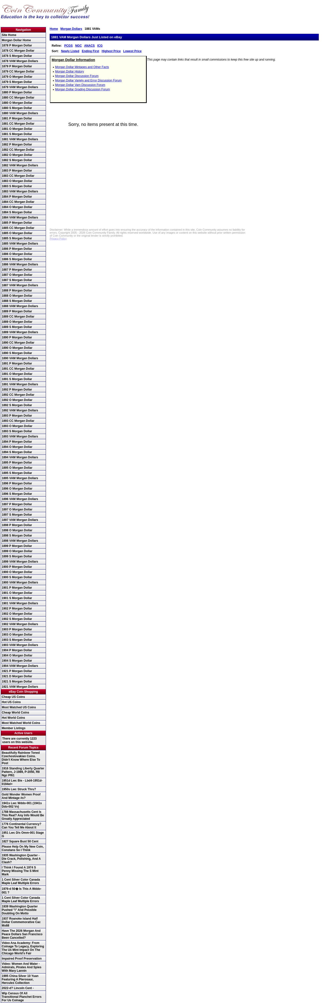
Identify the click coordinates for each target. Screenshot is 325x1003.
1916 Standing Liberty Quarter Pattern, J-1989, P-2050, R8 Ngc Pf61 (23, 772)
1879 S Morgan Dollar (17, 82)
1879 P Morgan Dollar (17, 66)
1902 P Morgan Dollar (17, 608)
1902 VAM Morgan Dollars (20, 624)
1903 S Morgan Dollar (17, 640)
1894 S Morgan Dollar (17, 452)
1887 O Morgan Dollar (17, 275)
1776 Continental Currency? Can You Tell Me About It (21, 825)
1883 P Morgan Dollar (17, 170)
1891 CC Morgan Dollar (18, 368)
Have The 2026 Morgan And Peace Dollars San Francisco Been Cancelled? (22, 934)
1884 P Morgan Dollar (17, 196)
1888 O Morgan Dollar (17, 295)
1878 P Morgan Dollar (17, 45)
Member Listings (13, 728)
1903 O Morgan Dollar (17, 634)
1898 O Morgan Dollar (17, 530)
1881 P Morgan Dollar (17, 118)
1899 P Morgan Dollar (17, 546)
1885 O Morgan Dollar (17, 233)
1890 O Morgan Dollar (17, 348)
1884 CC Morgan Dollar (18, 202)
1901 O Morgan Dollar (17, 593)
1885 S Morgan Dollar (17, 238)
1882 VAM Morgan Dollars (20, 165)
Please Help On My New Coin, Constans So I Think (23, 848)
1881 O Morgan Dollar (17, 129)
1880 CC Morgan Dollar (18, 97)
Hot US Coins (11, 702)
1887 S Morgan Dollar (17, 280)
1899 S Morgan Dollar (17, 556)
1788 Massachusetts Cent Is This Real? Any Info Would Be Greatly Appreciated (23, 815)
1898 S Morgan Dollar (17, 535)
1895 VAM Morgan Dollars (20, 478)
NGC (78, 45)
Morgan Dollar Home (16, 40)
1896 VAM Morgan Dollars (20, 499)
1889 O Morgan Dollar (17, 321)
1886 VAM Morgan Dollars (20, 264)
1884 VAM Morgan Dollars (20, 217)
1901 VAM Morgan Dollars (20, 603)
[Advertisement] (184, 187)
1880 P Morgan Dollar (17, 92)
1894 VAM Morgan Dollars (20, 457)
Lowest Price (132, 51)
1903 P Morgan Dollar (17, 629)
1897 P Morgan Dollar (17, 504)
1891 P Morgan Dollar (17, 363)
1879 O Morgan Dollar (17, 76)
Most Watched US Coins (19, 707)
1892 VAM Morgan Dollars (20, 410)
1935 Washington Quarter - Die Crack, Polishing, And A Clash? (21, 859)
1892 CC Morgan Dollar (18, 394)
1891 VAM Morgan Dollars (20, 384)
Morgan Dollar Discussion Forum (77, 76)
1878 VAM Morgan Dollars (20, 61)
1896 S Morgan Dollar (17, 494)
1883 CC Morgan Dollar (18, 176)
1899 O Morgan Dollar (17, 551)
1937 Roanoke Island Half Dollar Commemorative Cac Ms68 (21, 922)
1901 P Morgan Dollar (17, 587)
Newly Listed (70, 51)
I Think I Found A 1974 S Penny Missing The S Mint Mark (20, 871)
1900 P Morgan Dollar (17, 567)
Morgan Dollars (71, 29)
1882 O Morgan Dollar (17, 155)
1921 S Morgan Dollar (17, 681)
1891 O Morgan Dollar (17, 374)
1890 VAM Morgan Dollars (20, 358)
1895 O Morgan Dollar (17, 467)
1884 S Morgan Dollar (17, 212)
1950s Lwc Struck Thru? (19, 789)
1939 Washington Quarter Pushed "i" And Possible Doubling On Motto (20, 910)
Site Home (9, 35)
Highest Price (111, 51)
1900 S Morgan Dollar (17, 577)
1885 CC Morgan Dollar (18, 228)
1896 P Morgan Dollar (17, 483)
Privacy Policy (58, 238)
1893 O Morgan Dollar (17, 426)
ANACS (89, 45)
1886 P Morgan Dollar (17, 249)
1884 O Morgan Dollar (17, 207)
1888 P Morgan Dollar (17, 290)
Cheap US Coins (13, 697)
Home (54, 29)
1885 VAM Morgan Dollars (20, 243)
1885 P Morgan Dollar (17, 222)
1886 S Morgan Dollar (17, 259)
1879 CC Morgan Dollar (18, 71)
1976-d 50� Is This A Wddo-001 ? (21, 890)
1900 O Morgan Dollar (17, 572)
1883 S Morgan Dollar (17, 186)
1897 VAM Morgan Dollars (20, 520)
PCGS (68, 45)
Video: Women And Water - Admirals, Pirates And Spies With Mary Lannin (21, 967)
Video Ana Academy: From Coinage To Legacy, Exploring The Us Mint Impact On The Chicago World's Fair (23, 948)
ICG (100, 45)
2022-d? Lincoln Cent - (18, 988)
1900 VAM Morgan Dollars (20, 582)
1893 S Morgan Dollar (17, 431)
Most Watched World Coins (21, 723)
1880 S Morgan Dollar (17, 108)
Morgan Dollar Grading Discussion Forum (82, 89)
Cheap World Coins (15, 712)
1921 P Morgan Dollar (17, 671)
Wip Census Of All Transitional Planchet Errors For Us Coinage (21, 997)
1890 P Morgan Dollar (17, 337)
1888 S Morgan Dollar (17, 301)
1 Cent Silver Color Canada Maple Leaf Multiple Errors (21, 881)
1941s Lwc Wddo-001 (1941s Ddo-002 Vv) (22, 804)
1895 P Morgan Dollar (17, 462)
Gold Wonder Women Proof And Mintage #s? (21, 796)
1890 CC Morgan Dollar (18, 342)
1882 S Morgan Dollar (17, 160)
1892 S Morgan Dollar (17, 405)
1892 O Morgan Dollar (17, 400)
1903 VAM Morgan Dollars (20, 645)
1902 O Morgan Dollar (17, 613)
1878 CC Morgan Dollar (18, 50)
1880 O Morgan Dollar (17, 103)
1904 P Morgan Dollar (17, 650)
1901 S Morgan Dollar (17, 598)
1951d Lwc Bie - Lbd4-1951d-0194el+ (22, 782)
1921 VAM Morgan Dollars (20, 686)
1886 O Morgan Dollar (17, 254)
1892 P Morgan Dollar (17, 389)
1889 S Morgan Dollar (17, 327)
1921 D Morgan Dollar (17, 676)
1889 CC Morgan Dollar (18, 316)
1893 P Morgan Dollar (17, 415)
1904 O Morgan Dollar (17, 655)
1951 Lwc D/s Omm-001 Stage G (23, 834)
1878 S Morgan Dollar (17, 56)
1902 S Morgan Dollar (17, 619)
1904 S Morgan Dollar (17, 660)
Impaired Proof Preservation (22, 958)
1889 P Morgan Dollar (17, 311)
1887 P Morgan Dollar (17, 269)
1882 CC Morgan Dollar (18, 149)
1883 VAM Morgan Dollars (20, 191)
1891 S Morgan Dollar (17, 379)
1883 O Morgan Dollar (17, 181)
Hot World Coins (13, 717)
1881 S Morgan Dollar (17, 134)
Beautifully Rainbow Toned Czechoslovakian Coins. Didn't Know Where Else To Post (21, 758)
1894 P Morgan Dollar (17, 441)
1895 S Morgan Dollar (17, 473)
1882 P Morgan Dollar (17, 144)
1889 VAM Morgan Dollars (20, 332)
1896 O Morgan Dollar (17, 488)
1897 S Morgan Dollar (17, 514)
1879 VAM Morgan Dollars (20, 87)
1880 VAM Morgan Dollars (20, 113)
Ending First (90, 51)
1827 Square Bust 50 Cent (20, 841)
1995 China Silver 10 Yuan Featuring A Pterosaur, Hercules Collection (20, 979)
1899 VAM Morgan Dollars (20, 561)
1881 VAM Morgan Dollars (20, 139)
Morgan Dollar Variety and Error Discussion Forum (88, 80)
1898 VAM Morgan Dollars (20, 540)
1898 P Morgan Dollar (17, 525)
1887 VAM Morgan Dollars (20, 285)
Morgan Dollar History (69, 71)
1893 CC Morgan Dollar (18, 421)
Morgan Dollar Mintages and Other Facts (82, 67)
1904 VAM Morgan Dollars (20, 666)
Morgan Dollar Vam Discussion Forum (80, 85)
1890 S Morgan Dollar (17, 353)
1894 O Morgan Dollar (17, 447)
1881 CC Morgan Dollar (18, 123)
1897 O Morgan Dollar (17, 509)
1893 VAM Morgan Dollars (20, 436)
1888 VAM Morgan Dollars (20, 306)
